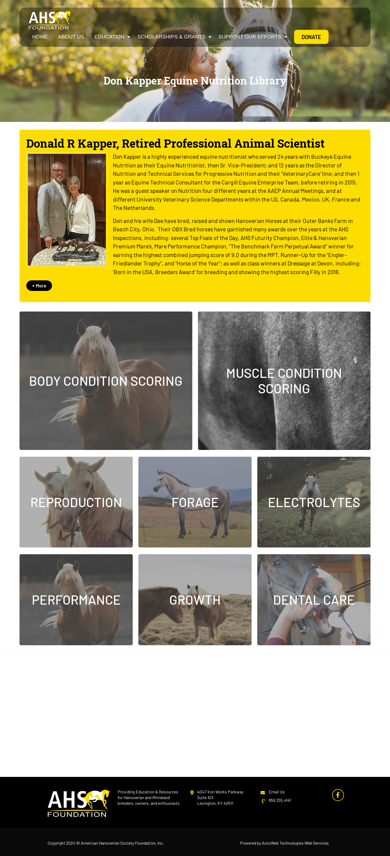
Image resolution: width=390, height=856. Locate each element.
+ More (39, 285)
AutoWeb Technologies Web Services (295, 842)
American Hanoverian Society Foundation (118, 842)
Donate (311, 37)
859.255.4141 (280, 800)
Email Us (277, 791)
